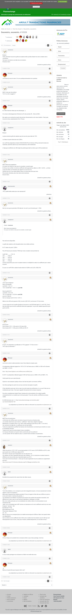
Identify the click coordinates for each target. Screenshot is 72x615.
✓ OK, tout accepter (62, 1)
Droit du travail (17, 29)
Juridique (26, 596)
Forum (8, 596)
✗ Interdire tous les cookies (36, 3)
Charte (29, 606)
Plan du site (43, 594)
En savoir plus (60, 113)
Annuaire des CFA (44, 601)
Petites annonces (11, 598)
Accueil (9, 594)
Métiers (25, 599)
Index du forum (5, 29)
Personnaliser (36, 6)
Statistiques (65, 142)
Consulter (63, 68)
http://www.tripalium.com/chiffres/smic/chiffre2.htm (19, 371)
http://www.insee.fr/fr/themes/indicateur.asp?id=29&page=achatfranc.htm (21, 462)
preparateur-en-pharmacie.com (43, 404)
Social (25, 598)
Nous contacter (11, 599)
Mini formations (28, 601)
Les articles (10, 601)
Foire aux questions (45, 599)
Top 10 (59, 142)
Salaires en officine (28, 594)
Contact (34, 606)
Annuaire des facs (44, 603)
